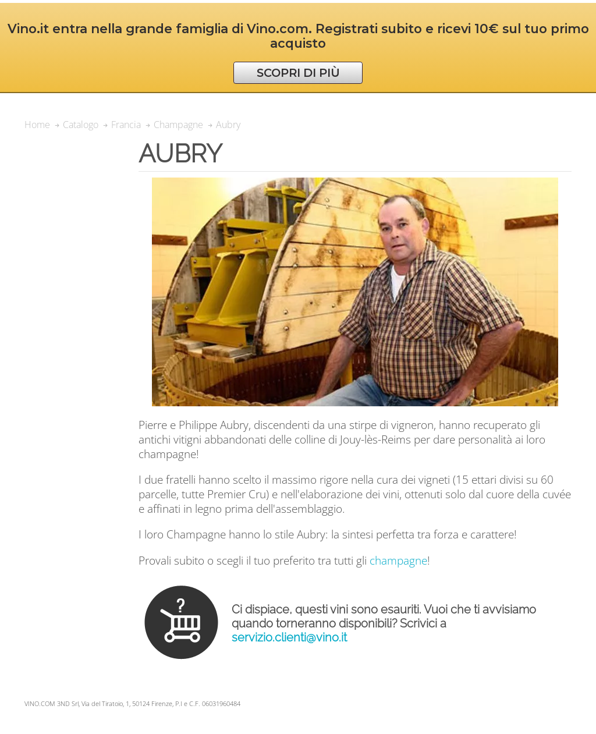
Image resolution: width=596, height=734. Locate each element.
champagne (398, 560)
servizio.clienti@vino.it (289, 637)
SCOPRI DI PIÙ (298, 73)
